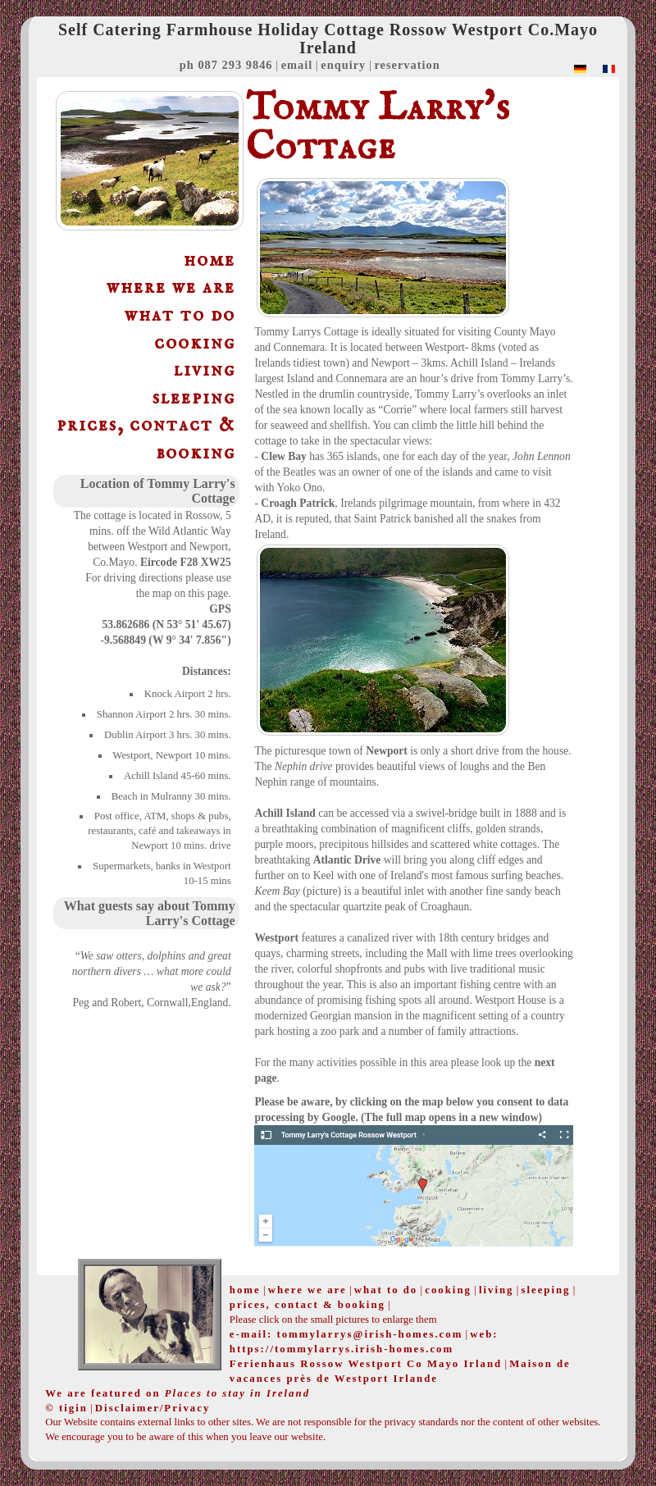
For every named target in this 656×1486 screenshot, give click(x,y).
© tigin (66, 1408)
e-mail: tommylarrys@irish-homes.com (346, 1334)
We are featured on (177, 1393)
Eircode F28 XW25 (185, 562)
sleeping (194, 398)
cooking (194, 343)
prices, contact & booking (146, 439)
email (297, 64)
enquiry (343, 64)
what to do (180, 315)
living (204, 370)
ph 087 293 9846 (226, 64)
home (209, 260)
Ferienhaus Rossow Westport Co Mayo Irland (366, 1364)
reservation (407, 64)
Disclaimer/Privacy (152, 1408)
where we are (171, 287)
